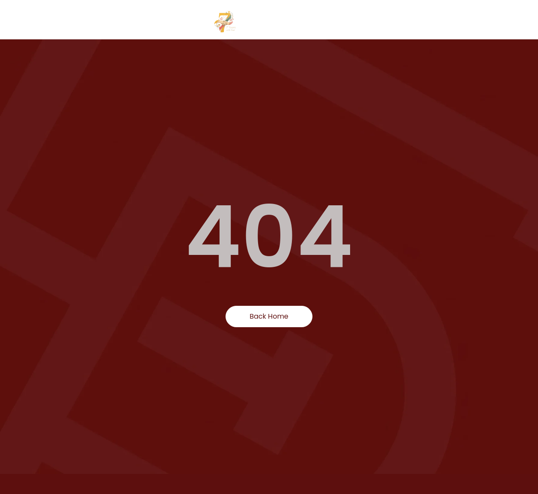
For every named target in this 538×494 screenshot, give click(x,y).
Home (333, 21)
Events (489, 21)
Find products (380, 21)
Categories (440, 22)
